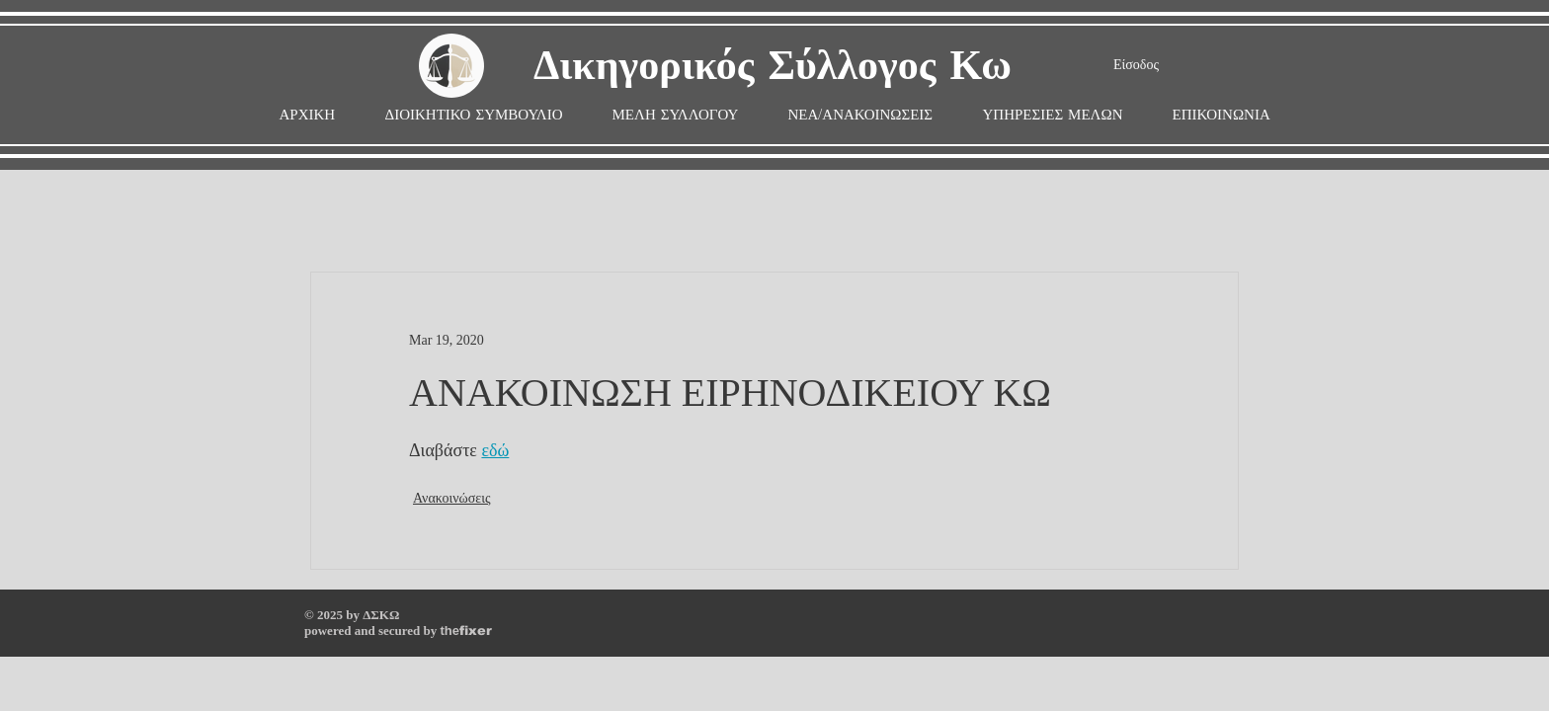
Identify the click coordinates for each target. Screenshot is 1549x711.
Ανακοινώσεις (452, 498)
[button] (676, 115)
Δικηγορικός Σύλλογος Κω (772, 66)
